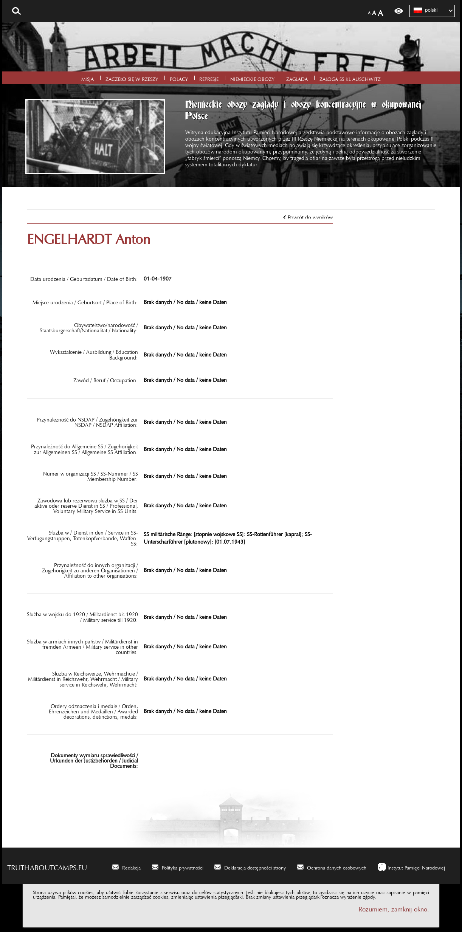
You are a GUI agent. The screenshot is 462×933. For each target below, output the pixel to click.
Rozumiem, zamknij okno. (393, 909)
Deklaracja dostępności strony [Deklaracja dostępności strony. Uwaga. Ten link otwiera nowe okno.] (255, 867)
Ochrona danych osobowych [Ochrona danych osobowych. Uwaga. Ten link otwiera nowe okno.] (336, 867)
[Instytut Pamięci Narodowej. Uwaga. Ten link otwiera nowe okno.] (411, 867)
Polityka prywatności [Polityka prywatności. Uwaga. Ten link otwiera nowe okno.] (182, 867)
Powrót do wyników (310, 217)
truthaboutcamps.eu (47, 866)
